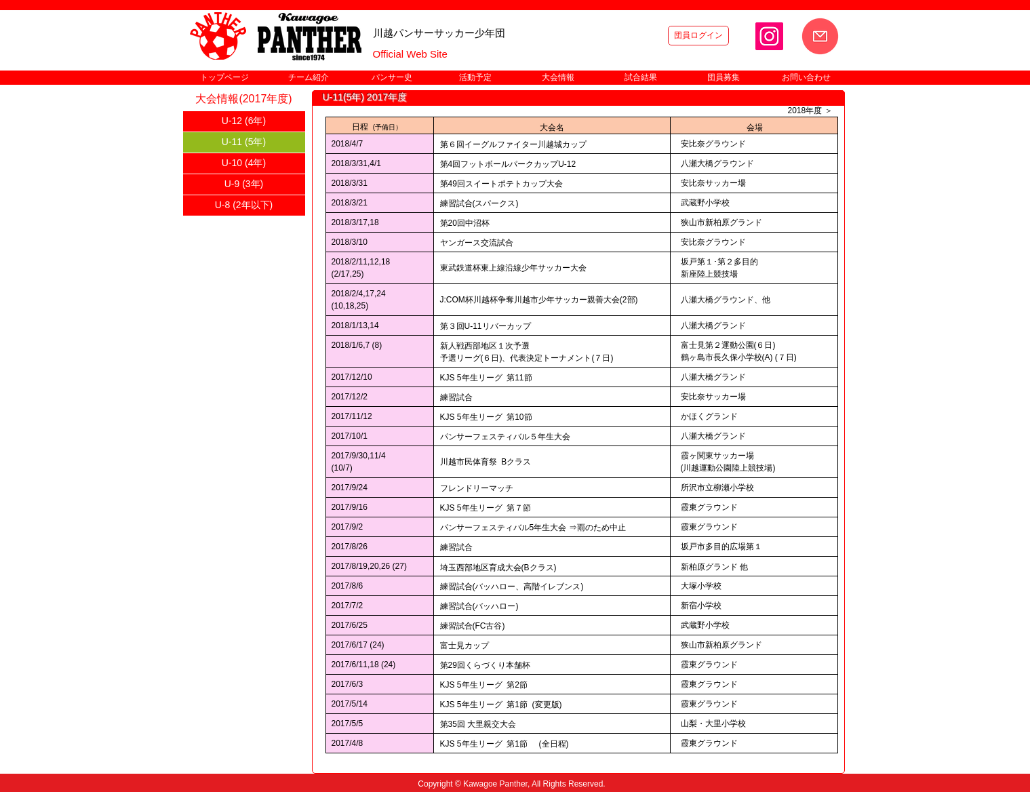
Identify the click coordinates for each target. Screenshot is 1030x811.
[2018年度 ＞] (810, 111)
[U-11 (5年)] (244, 142)
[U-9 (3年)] (244, 184)
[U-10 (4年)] (244, 163)
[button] (308, 78)
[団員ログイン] (698, 35)
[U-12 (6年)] (244, 121)
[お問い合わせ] (820, 36)
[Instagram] (769, 36)
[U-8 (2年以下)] (244, 205)
